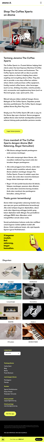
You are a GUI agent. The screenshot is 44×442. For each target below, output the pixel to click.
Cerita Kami (7, 366)
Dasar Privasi (8, 391)
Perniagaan (7, 380)
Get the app (10, 414)
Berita (6, 370)
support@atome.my (10, 400)
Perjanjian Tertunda (10, 394)
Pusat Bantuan (8, 373)
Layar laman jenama (13, 131)
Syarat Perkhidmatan (10, 389)
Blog (5, 368)
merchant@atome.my (10, 406)
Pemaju (6, 382)
